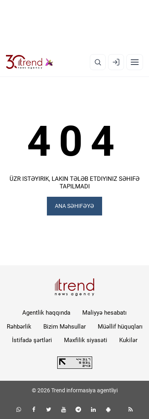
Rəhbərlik (19, 326)
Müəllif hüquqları (120, 326)
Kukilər (128, 340)
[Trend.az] (29, 62)
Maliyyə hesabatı (104, 312)
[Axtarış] (98, 62)
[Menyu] (134, 62)
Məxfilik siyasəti (85, 340)
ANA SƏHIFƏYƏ (74, 206)
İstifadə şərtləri (32, 340)
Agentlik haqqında (46, 312)
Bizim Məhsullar (64, 326)
